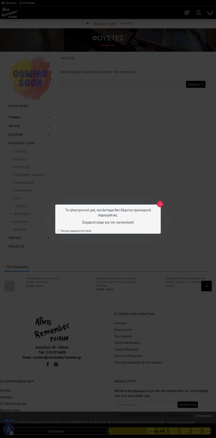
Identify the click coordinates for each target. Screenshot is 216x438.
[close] (160, 204)
